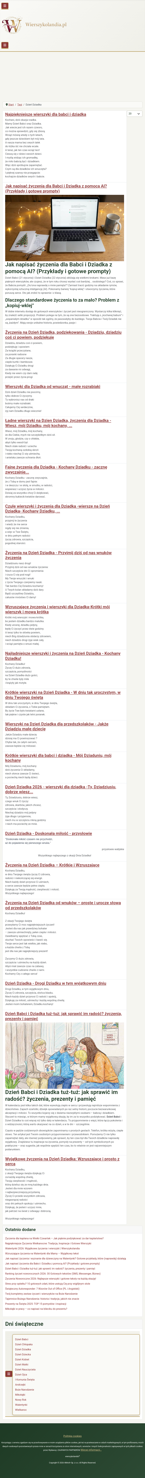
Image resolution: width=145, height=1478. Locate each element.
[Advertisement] (72, 75)
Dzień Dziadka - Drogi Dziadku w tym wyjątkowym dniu (55, 983)
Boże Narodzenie (24, 1389)
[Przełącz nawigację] (5, 6)
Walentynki (21, 1404)
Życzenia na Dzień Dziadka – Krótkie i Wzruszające (52, 865)
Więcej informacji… (91, 1449)
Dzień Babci (21, 1339)
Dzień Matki (21, 1364)
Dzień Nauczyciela (25, 1369)
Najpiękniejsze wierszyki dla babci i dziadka (45, 114)
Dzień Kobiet (22, 1359)
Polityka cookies (72, 1436)
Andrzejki (20, 1384)
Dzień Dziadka (23, 1349)
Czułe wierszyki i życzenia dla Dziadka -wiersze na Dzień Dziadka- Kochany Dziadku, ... (57, 509)
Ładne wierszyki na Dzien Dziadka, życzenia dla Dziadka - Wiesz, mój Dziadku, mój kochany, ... (58, 423)
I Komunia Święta (24, 1379)
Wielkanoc (21, 1409)
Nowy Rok (20, 1399)
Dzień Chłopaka (24, 1344)
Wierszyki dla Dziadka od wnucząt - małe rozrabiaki (52, 386)
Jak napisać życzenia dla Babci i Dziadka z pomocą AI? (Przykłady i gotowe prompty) (56, 188)
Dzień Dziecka (23, 1354)
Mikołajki (20, 1394)
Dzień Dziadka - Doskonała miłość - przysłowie (48, 833)
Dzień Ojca (21, 1374)
